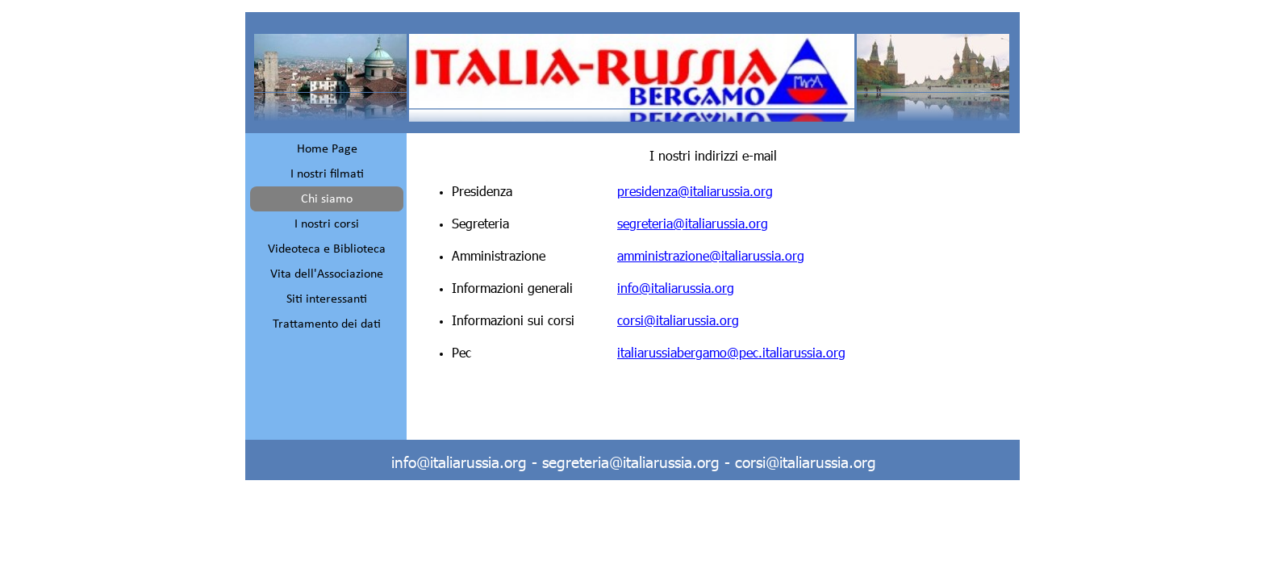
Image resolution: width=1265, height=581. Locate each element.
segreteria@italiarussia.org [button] (692, 223)
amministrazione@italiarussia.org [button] (710, 255)
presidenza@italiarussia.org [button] (695, 190)
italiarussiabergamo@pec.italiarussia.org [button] (731, 352)
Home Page (327, 149)
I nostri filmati (327, 174)
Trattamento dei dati (327, 324)
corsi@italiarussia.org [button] (678, 319)
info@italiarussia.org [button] (675, 287)
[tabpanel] (713, 255)
